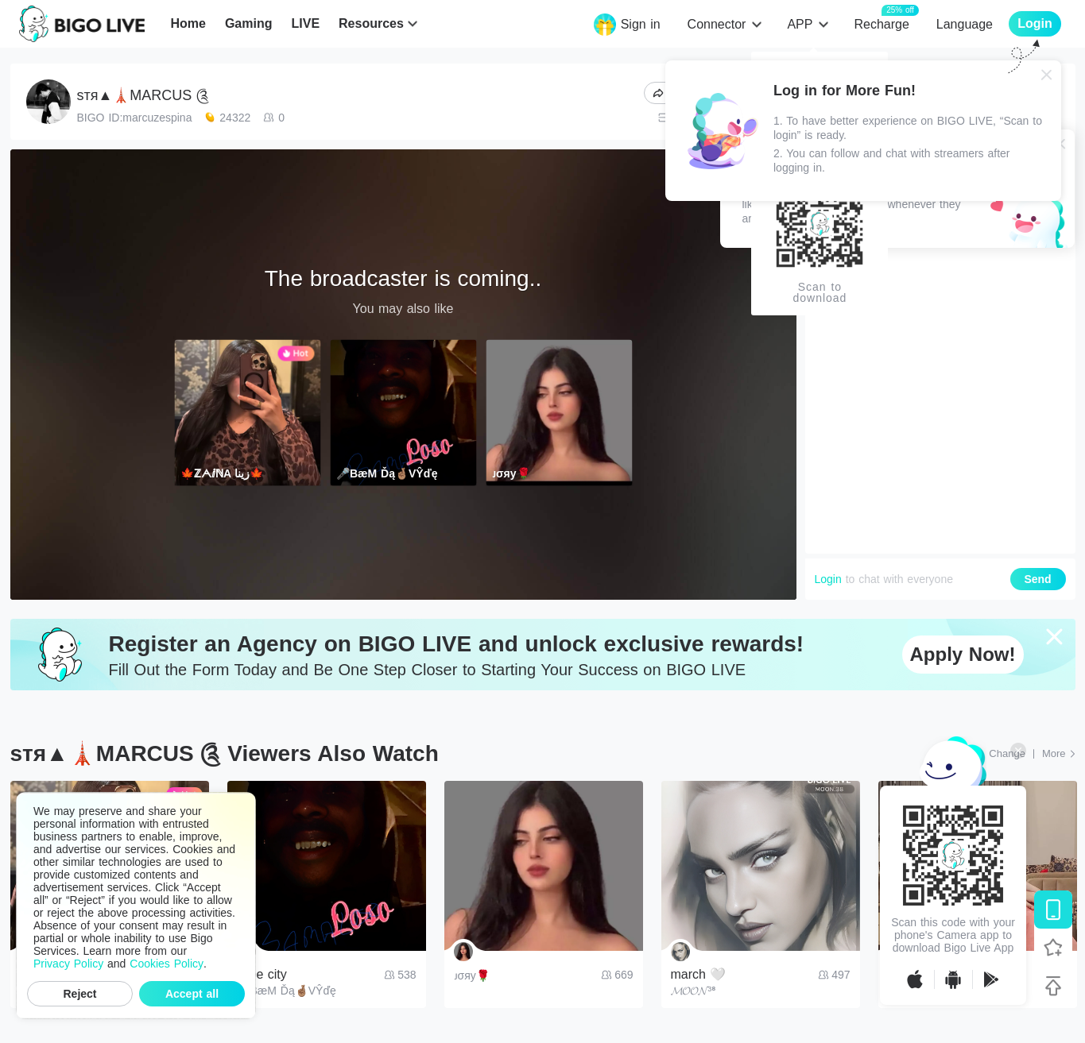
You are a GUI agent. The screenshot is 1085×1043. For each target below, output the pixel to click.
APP (799, 24)
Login (828, 579)
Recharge (881, 23)
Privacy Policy (68, 963)
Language (964, 24)
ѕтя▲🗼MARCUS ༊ (143, 95)
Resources (371, 23)
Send (1037, 579)
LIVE (305, 23)
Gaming (249, 23)
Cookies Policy (166, 963)
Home (187, 23)
